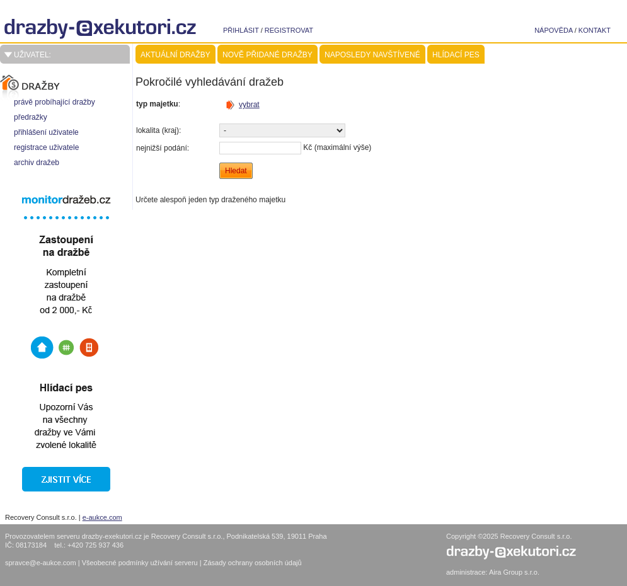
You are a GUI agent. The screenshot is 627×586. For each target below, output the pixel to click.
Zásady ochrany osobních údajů (253, 562)
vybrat (249, 104)
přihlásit (241, 30)
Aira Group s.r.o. (514, 572)
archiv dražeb (36, 162)
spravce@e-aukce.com (40, 562)
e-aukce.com (102, 517)
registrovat (289, 30)
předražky (30, 117)
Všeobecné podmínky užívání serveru (141, 562)
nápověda (553, 30)
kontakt (594, 30)
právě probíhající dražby (54, 102)
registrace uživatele (46, 147)
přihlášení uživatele (46, 132)
